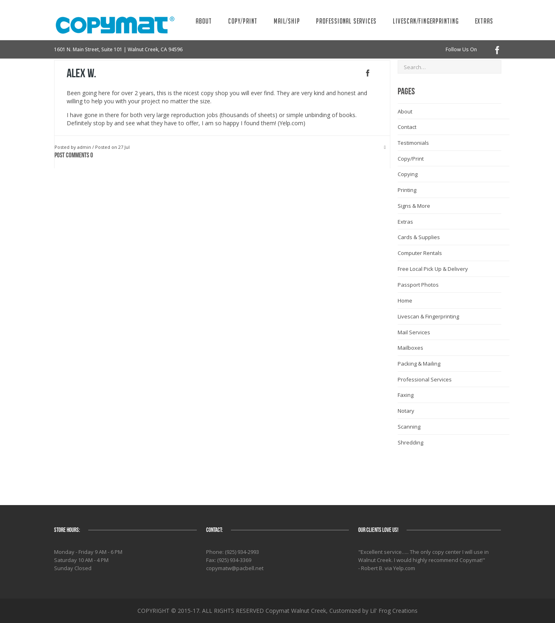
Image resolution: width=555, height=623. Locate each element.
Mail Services (414, 332)
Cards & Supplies (419, 237)
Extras (484, 21)
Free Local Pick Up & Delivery (433, 268)
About (204, 21)
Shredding (410, 442)
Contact (407, 127)
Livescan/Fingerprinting (425, 21)
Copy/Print (242, 21)
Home (405, 300)
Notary (406, 410)
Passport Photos (418, 284)
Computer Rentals (420, 253)
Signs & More (414, 205)
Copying (408, 174)
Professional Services (346, 21)
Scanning (409, 426)
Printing (407, 190)
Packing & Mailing (419, 363)
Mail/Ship (287, 21)
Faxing (406, 395)
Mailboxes (410, 347)
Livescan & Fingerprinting (428, 316)
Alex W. (81, 73)
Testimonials (413, 142)
